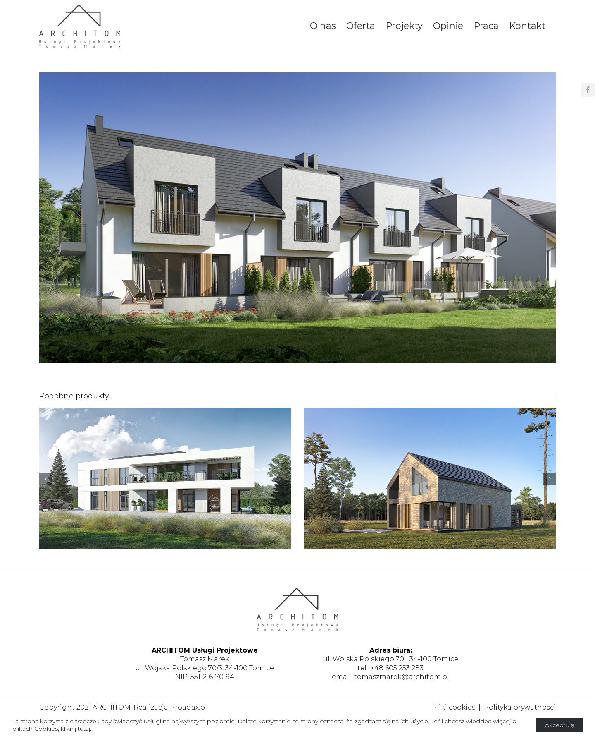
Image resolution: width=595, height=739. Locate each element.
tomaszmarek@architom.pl (401, 677)
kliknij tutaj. (76, 728)
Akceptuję (559, 725)
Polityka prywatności (520, 707)
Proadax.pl (188, 707)
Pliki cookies (453, 707)
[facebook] (588, 90)
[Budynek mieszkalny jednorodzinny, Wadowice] (430, 478)
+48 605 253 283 (397, 668)
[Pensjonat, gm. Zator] (165, 478)
